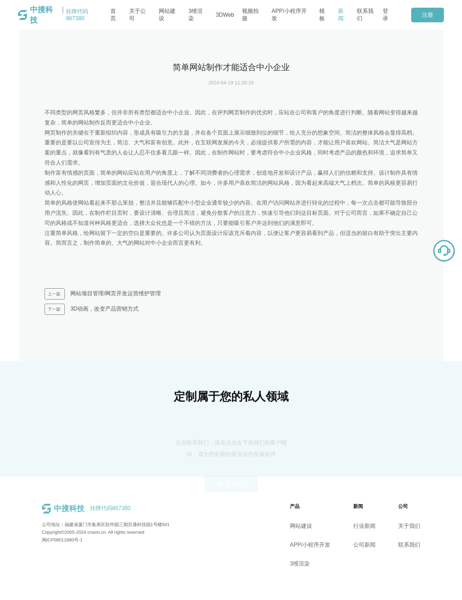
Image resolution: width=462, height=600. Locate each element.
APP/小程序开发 (289, 14)
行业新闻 (370, 526)
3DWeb (225, 15)
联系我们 (365, 14)
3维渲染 (195, 14)
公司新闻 (370, 545)
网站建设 (167, 14)
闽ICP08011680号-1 (56, 539)
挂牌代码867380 (59, 15)
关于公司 (137, 14)
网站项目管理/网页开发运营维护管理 (115, 293)
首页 (113, 14)
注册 (427, 15)
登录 (385, 14)
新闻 (341, 14)
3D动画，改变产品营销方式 (104, 309)
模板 (322, 14)
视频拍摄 (250, 14)
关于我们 (415, 526)
